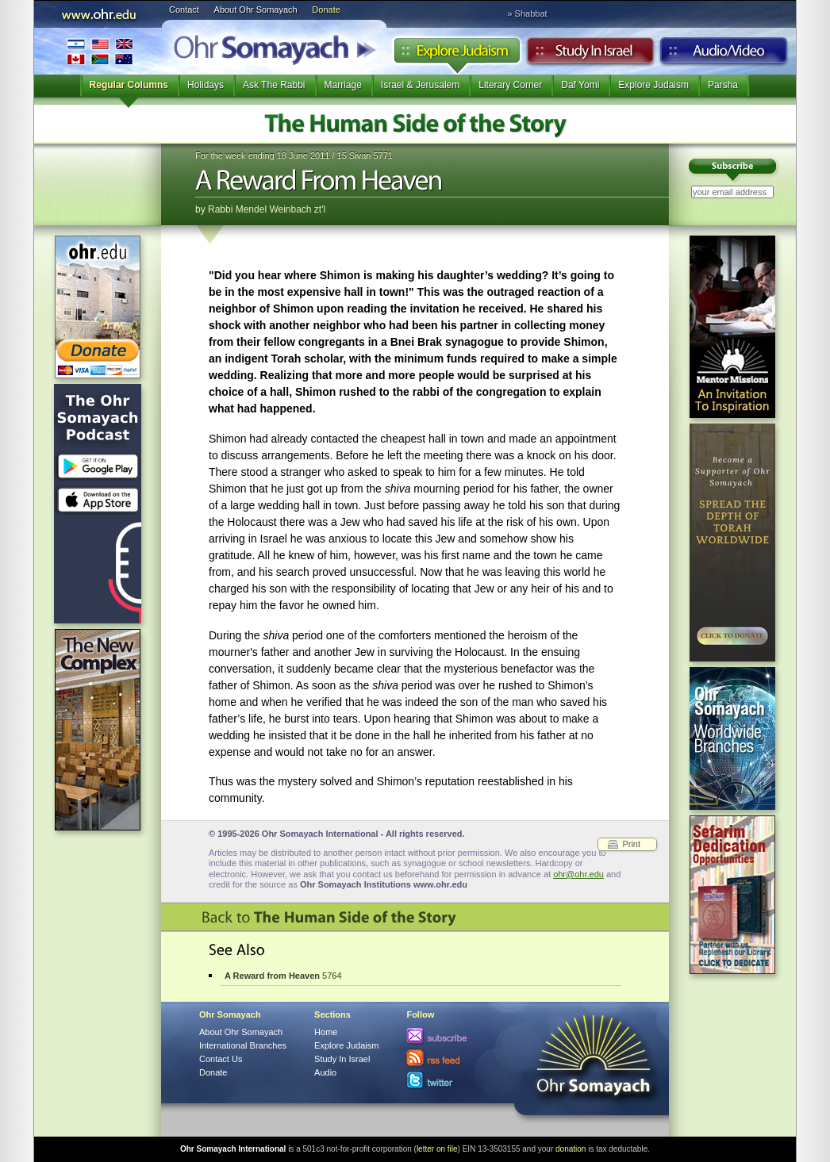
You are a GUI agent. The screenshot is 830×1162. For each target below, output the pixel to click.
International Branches (100, 51)
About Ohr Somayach (256, 9)
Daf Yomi (580, 84)
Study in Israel (590, 55)
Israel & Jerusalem (420, 84)
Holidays (205, 84)
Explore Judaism (457, 55)
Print (631, 844)
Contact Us (220, 1059)
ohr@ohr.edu (578, 874)
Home (325, 1032)
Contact (184, 9)
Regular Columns (129, 84)
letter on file (437, 1149)
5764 (283, 975)
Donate (326, 9)
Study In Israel (342, 1059)
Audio (724, 55)
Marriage (343, 84)
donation (570, 1149)
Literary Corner (510, 84)
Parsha (723, 84)
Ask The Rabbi (274, 84)
